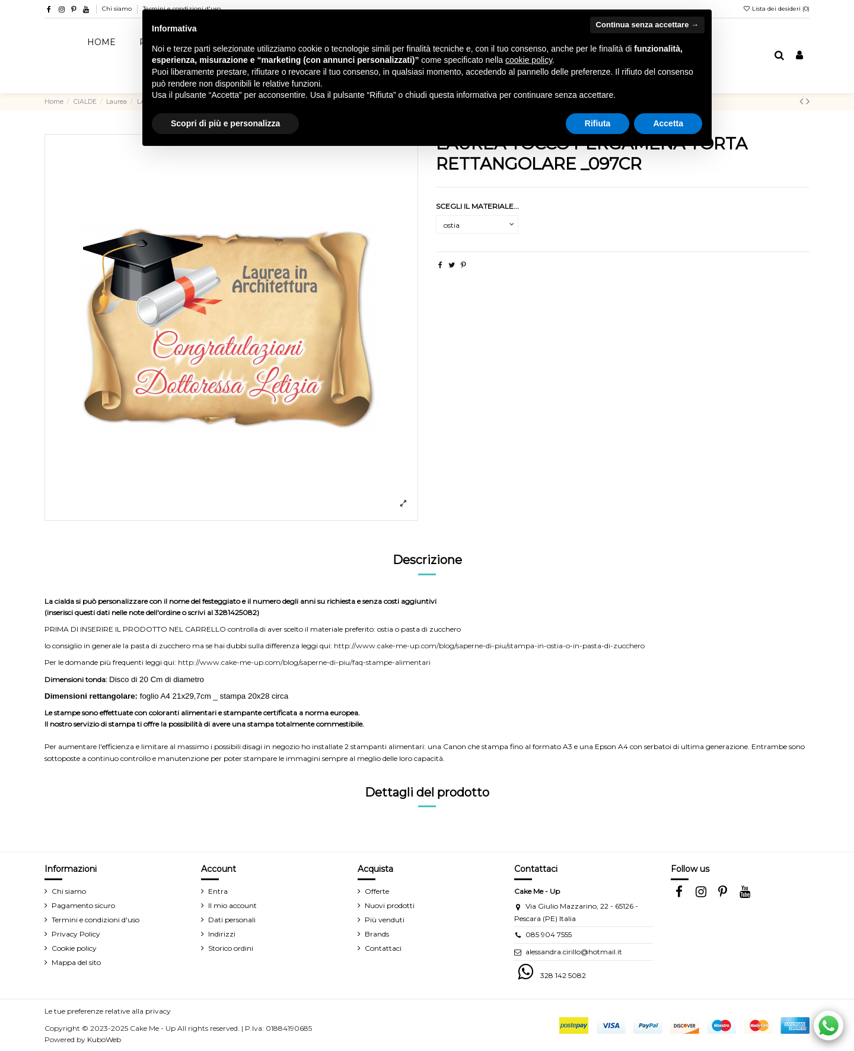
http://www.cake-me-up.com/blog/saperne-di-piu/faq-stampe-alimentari (304, 662)
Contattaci (383, 948)
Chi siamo (117, 8)
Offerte (377, 891)
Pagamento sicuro (83, 905)
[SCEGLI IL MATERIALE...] (477, 224)
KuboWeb (104, 1039)
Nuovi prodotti (390, 905)
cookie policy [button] (528, 60)
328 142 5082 (563, 975)
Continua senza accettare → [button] (647, 24)
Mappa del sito (76, 962)
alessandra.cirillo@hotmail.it (573, 951)
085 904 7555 (548, 934)
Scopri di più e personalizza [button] (225, 123)
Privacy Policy (76, 933)
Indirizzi (221, 933)
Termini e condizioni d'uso (95, 919)
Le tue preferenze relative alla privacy (107, 1011)
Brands (377, 933)
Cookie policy (74, 948)
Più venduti (384, 919)
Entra (218, 891)
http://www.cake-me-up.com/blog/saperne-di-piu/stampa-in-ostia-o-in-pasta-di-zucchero (489, 645)
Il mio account (232, 905)
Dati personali (232, 919)
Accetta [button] (668, 123)
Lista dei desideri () (776, 8)
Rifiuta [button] (598, 123)
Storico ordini (230, 948)
